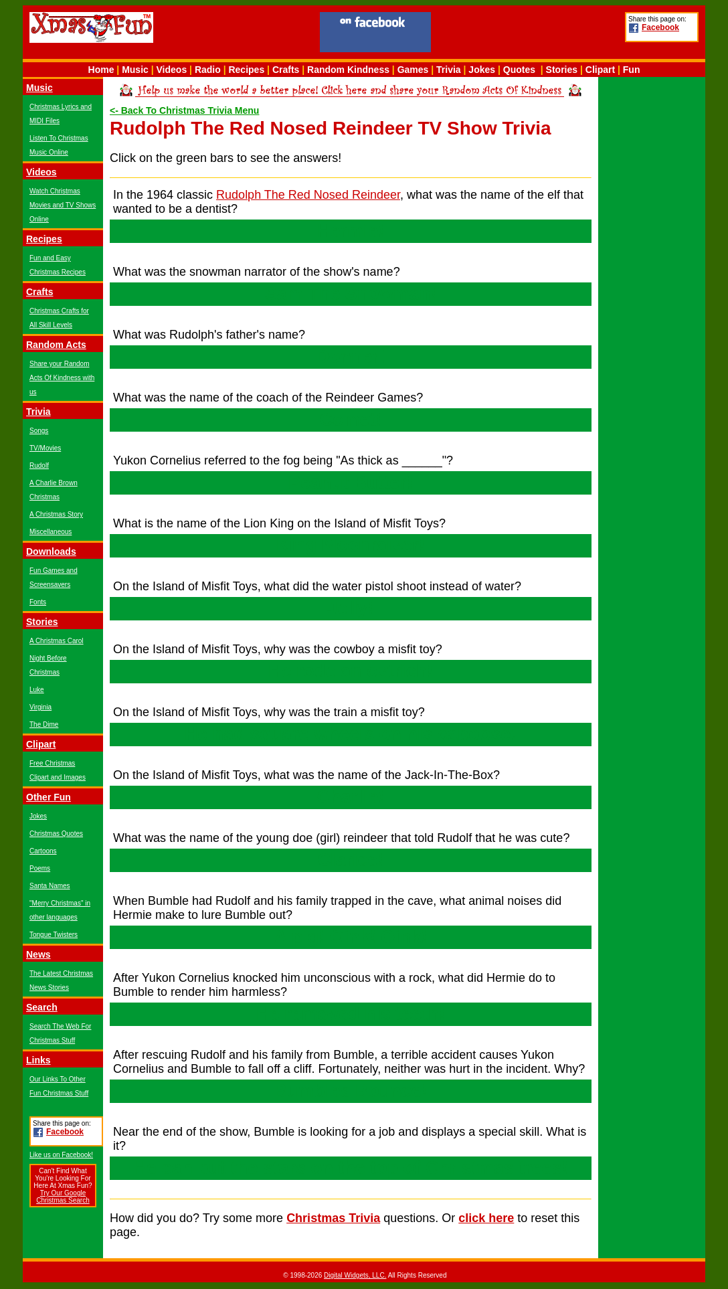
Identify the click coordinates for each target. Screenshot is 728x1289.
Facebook (660, 27)
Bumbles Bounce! (351, 1091)
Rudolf (39, 465)
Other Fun (48, 797)
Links (38, 1060)
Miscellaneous (50, 531)
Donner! (350, 357)
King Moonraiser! (350, 545)
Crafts (285, 69)
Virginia (40, 707)
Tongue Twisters (53, 934)
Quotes (519, 69)
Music (135, 69)
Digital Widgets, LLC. (355, 1275)
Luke (36, 689)
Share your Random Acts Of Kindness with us (61, 378)
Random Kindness (348, 69)
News (38, 954)
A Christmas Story (56, 514)
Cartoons (43, 851)
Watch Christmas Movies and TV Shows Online (62, 205)
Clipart (600, 69)
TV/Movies (45, 448)
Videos (172, 69)
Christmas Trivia (333, 1218)
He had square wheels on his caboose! (351, 734)
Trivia (448, 69)
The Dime (43, 724)
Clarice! (350, 860)
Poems (39, 868)
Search (42, 1007)
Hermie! (351, 231)
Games (413, 69)
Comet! (351, 420)
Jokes (481, 69)
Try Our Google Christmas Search (62, 1196)
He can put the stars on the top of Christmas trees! (350, 1168)
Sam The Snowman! (351, 294)
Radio (208, 69)
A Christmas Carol (56, 640)
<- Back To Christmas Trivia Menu (184, 110)
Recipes (246, 69)
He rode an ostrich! (350, 671)
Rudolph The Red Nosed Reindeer (308, 194)
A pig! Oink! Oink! (351, 937)
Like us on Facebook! (61, 1154)
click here (486, 1218)
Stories (561, 69)
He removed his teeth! (350, 1014)
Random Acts (56, 344)
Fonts (37, 602)
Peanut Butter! (350, 482)
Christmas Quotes (56, 833)
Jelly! (350, 608)
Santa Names (49, 885)
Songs (38, 430)
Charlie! (351, 797)
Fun (631, 69)
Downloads (51, 551)
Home (101, 69)
